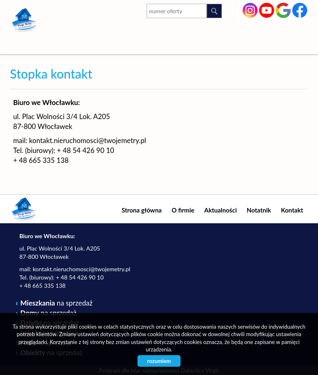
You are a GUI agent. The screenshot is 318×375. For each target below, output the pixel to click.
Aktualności (220, 210)
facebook (300, 9)
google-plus (283, 11)
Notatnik (259, 210)
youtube (267, 9)
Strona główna (142, 210)
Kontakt (292, 210)
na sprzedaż (56, 303)
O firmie (182, 210)
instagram (250, 9)
